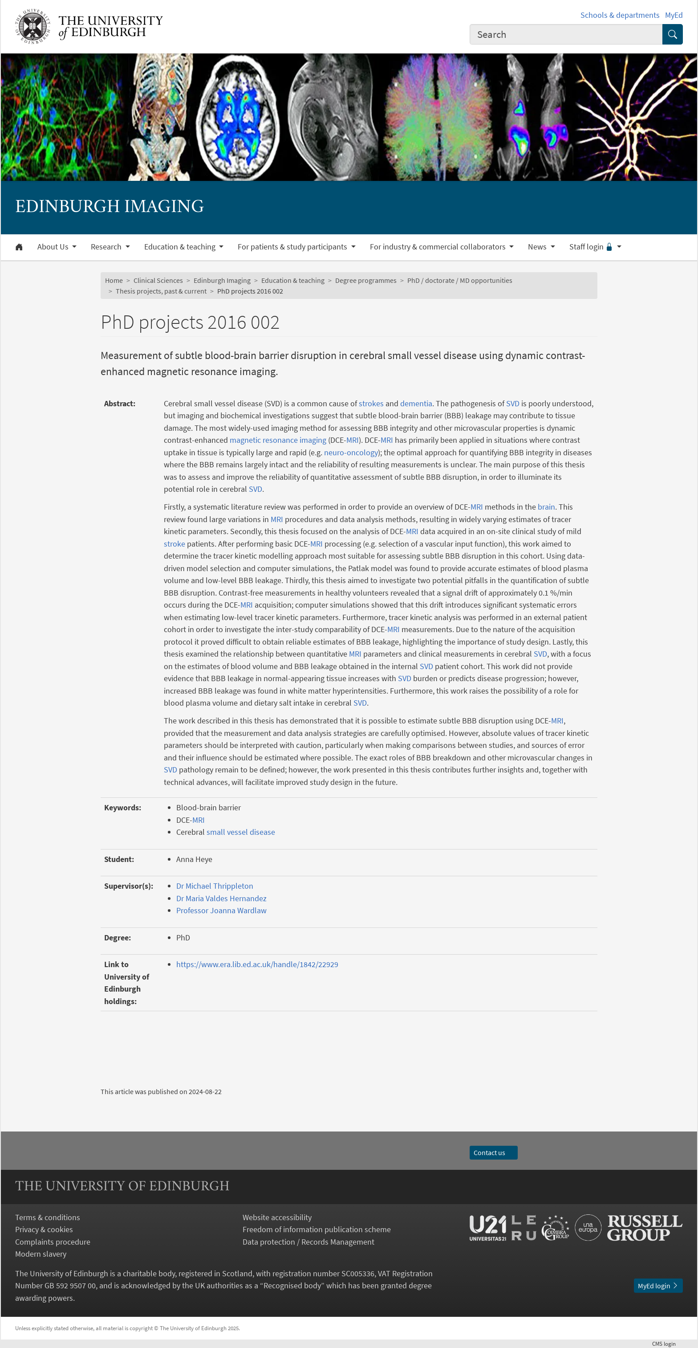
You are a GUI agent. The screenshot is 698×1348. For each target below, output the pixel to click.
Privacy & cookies (44, 1229)
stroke (174, 544)
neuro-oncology (351, 452)
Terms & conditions (47, 1217)
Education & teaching (293, 280)
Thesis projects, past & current (161, 290)
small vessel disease (241, 832)
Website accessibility (277, 1217)
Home (114, 280)
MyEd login (658, 1285)
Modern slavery (40, 1254)
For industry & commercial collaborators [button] (438, 247)
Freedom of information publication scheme (317, 1229)
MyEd (674, 15)
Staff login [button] (592, 247)
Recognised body (292, 1285)
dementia (416, 403)
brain (546, 507)
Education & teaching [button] (180, 247)
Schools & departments (620, 15)
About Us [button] (53, 247)
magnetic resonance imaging (278, 440)
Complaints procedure (52, 1242)
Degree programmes (366, 280)
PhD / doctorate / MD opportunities (459, 280)
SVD (512, 403)
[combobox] (566, 34)
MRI (352, 440)
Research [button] (107, 247)
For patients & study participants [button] (293, 247)
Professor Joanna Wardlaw (221, 910)
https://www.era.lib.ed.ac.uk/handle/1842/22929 (257, 964)
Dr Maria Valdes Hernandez (221, 898)
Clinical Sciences (158, 280)
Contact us (494, 1152)
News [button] (538, 247)
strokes (371, 403)
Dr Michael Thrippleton (214, 886)
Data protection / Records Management (308, 1242)
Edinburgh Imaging (222, 280)
